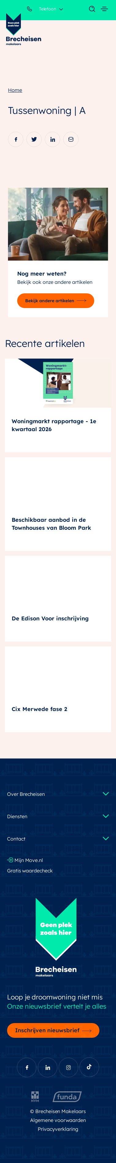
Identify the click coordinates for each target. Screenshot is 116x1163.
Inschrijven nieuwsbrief (47, 1030)
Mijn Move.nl (25, 860)
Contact (16, 839)
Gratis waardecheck (30, 871)
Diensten (17, 816)
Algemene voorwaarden (58, 1120)
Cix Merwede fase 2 (39, 709)
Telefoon (41, 10)
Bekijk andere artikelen (49, 300)
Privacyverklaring (58, 1129)
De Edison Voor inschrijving (50, 618)
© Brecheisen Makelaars (58, 1111)
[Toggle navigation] (89, 9)
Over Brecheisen (26, 794)
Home (15, 90)
